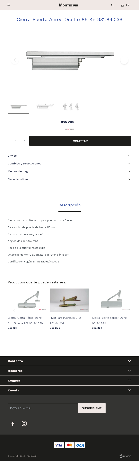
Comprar (80, 141)
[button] (124, 60)
